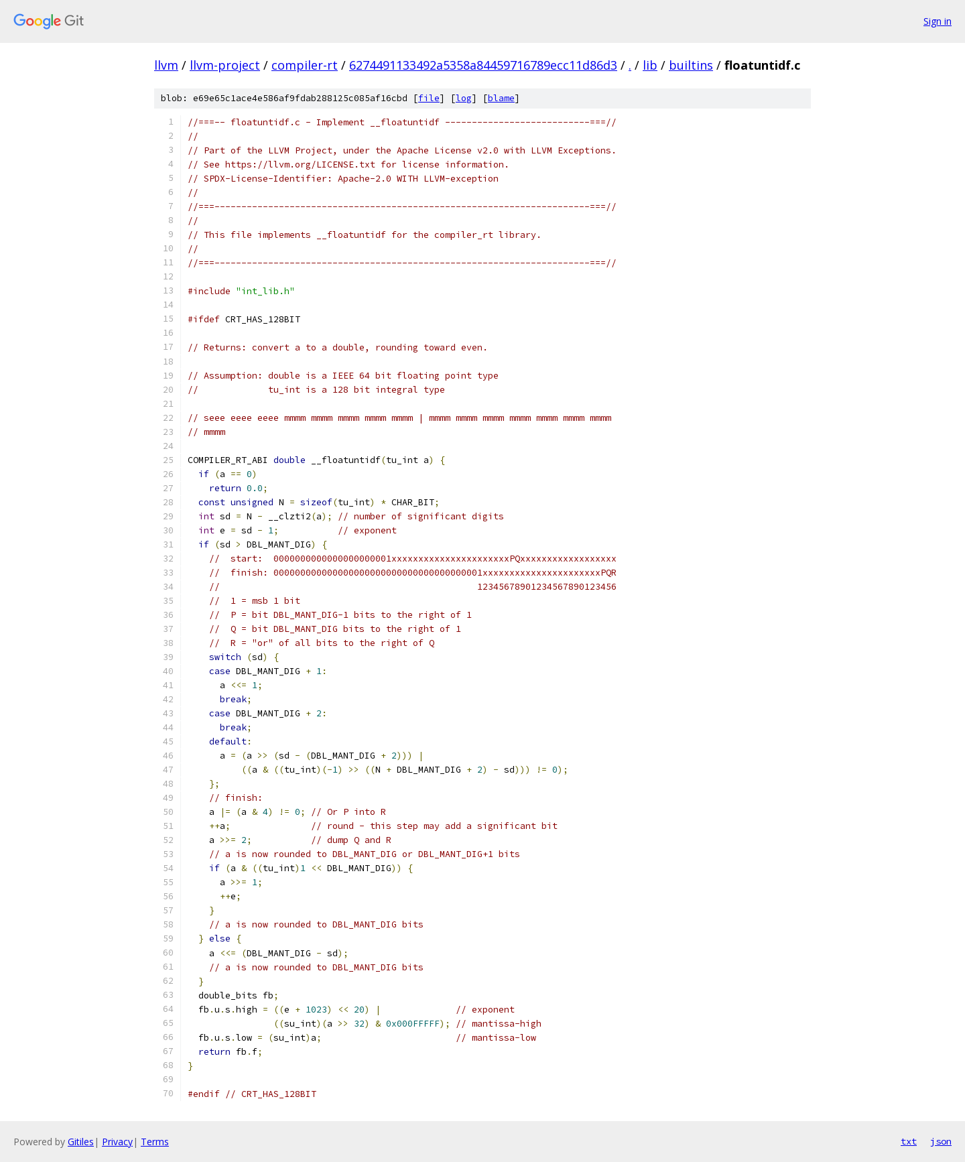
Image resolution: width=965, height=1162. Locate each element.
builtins (691, 65)
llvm (166, 65)
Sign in (937, 21)
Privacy (117, 1141)
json (941, 1141)
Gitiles (81, 1141)
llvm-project (225, 65)
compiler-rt (304, 65)
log (464, 98)
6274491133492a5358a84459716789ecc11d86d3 (483, 65)
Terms (155, 1141)
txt (909, 1141)
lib (650, 65)
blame (501, 98)
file (429, 98)
